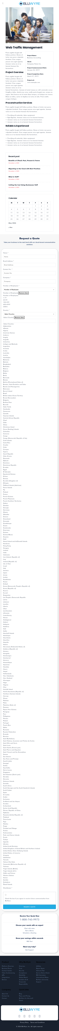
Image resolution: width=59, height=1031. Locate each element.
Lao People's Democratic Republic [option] (14, 597)
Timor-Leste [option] (7, 819)
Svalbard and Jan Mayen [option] (11, 801)
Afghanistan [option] (7, 326)
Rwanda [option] (5, 734)
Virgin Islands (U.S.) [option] (9, 871)
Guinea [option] (5, 532)
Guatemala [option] (7, 528)
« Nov (10, 227)
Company (7, 277)
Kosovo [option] (5, 591)
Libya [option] (5, 608)
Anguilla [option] (6, 339)
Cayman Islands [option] (8, 416)
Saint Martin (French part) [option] (11, 747)
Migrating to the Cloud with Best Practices (24, 169)
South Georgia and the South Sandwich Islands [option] (19, 788)
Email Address (8, 261)
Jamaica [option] (6, 570)
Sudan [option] (5, 797)
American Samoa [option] (9, 333)
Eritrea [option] (5, 476)
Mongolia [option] (6, 653)
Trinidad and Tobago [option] (10, 828)
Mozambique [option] (7, 662)
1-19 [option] (4, 298)
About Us (5, 994)
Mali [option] (4, 629)
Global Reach (23, 977)
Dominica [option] (6, 463)
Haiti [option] (4, 539)
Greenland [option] (6, 519)
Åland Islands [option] (7, 884)
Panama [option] (6, 707)
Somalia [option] (6, 783)
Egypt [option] (5, 469)
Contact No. (7, 269)
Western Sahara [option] (8, 875)
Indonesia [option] (6, 555)
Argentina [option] (6, 346)
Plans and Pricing (24, 996)
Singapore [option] (6, 772)
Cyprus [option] (5, 452)
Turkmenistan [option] (7, 833)
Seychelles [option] (6, 768)
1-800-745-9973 (29, 919)
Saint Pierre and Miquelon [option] (12, 750)
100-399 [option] (6, 302)
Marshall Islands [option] (8, 633)
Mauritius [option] (6, 640)
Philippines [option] (6, 716)
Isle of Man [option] (7, 564)
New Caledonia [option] (8, 676)
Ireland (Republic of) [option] (10, 561)
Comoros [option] (6, 434)
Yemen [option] (5, 878)
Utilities (38, 966)
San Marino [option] (7, 756)
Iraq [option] (4, 559)
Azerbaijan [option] (6, 357)
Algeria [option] (5, 330)
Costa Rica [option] (6, 443)
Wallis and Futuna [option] (9, 873)
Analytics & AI (23, 979)
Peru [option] (4, 714)
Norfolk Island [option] (8, 689)
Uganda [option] (5, 842)
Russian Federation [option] (9, 732)
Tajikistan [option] (6, 813)
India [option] (4, 552)
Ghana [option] (5, 512)
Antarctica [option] (6, 342)
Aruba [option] (5, 351)
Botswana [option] (6, 389)
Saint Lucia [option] (6, 745)
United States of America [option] (11, 853)
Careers (4, 998)
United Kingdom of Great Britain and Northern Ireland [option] (21, 848)
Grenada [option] (6, 521)
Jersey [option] (5, 575)
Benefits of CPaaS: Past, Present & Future (24, 160)
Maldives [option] (6, 626)
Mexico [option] (5, 644)
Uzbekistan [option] (6, 857)
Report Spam (40, 968)
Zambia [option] (5, 880)
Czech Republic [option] (8, 454)
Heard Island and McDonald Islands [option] (15, 541)
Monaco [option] (5, 651)
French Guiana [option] (8, 496)
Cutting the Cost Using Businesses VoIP (23, 185)
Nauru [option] (5, 669)
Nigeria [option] (5, 685)
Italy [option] (4, 568)
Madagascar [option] (7, 620)
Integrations (6, 977)
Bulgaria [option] (6, 400)
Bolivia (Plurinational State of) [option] (13, 382)
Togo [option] (4, 821)
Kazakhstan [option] (7, 579)
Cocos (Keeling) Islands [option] (11, 429)
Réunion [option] (6, 736)
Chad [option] (5, 420)
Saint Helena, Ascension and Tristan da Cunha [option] (18, 741)
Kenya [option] (5, 582)
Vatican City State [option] (9, 862)
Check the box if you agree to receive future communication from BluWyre (27, 900)
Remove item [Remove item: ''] (23, 293)
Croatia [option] (5, 445)
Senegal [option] (6, 763)
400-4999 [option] (6, 304)
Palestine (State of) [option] (9, 705)
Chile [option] (5, 422)
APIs (3, 975)
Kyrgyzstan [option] (6, 595)
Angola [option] (5, 337)
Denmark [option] (6, 458)
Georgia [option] (6, 508)
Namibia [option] (6, 667)
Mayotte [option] (6, 642)
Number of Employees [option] (10, 295)
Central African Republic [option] (11, 418)
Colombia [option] (6, 431)
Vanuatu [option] (6, 860)
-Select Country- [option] (8, 324)
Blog (20, 994)
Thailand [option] (6, 817)
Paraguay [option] (6, 712)
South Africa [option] (7, 786)
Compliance (23, 973)
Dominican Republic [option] (9, 465)
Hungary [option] (6, 548)
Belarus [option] (5, 369)
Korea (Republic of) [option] (9, 588)
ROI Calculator (41, 975)
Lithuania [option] (6, 613)
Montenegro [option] (7, 656)
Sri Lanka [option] (6, 795)
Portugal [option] (6, 723)
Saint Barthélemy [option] (9, 739)
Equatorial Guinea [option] (9, 474)
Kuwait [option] (5, 593)
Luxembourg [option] (7, 615)
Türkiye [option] (5, 839)
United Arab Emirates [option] (10, 846)
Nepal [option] (5, 671)
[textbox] (29, 321)
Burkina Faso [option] (7, 402)
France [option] (5, 494)
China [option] (5, 425)
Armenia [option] (6, 348)
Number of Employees (11, 286)
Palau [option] (5, 703)
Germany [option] (6, 510)
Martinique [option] (6, 635)
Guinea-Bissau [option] (8, 534)
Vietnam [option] (6, 866)
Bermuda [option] (6, 378)
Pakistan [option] (6, 700)
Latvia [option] (5, 600)
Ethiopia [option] (6, 483)
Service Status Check (43, 973)
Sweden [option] (5, 804)
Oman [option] (5, 698)
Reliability (22, 975)
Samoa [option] (5, 754)
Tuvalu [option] (5, 837)
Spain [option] (5, 792)
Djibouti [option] (5, 461)
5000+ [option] (5, 307)
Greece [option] (5, 517)
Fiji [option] (4, 490)
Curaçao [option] (6, 449)
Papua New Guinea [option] (9, 709)
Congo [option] (5, 436)
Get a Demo (29, 931)
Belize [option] (5, 373)
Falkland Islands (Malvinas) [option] (12, 485)
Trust (20, 968)
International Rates (42, 977)
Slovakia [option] (6, 777)
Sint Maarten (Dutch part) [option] (11, 774)
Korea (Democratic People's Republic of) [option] (16, 586)
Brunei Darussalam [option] (9, 398)
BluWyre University (42, 979)
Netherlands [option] (7, 674)
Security (21, 970)
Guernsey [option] (6, 530)
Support (38, 982)
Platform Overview (8, 966)
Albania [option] (5, 328)
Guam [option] (5, 526)
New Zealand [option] (7, 678)
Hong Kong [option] (7, 546)
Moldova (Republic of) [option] (10, 649)
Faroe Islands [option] (7, 487)
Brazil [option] (5, 393)
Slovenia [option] (6, 779)
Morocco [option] (6, 660)
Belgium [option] (6, 371)
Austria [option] (5, 355)
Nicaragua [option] (6, 680)
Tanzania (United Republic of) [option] (13, 815)
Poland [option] (5, 721)
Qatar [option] (5, 727)
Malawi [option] (5, 622)
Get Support (29, 950)
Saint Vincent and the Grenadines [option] (14, 752)
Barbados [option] (6, 366)
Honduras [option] (6, 543)
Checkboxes (7, 888)
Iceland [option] (5, 550)
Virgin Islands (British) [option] (10, 869)
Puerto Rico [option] (7, 725)
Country (6, 310)
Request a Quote (29, 907)
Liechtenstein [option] (7, 611)
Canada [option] (5, 413)
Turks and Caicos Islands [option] (11, 835)
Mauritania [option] (6, 638)
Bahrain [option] (5, 362)
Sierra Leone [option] (7, 770)
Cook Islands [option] (7, 440)
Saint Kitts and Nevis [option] (10, 743)
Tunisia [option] (5, 830)
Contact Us (5, 996)
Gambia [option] (6, 505)
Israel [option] (5, 566)
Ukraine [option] (5, 844)
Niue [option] (4, 687)
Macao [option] (5, 617)
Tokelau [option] (5, 824)
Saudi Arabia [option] (7, 761)
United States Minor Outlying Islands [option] (15, 851)
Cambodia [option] (6, 409)
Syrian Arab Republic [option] (10, 808)
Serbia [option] (5, 765)
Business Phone (7, 968)
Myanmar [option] (6, 665)
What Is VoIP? (14, 177)
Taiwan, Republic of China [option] (11, 810)
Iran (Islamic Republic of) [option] (11, 557)
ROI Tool (29, 941)
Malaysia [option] (6, 624)
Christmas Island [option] (8, 427)
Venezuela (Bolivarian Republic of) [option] (14, 864)
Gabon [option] (5, 503)
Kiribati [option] (5, 584)
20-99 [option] (5, 300)
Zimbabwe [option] (6, 882)
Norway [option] (5, 696)
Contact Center (7, 970)
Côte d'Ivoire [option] (7, 456)
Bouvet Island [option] (7, 391)
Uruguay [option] (6, 855)
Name (5, 253)
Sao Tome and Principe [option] (10, 759)
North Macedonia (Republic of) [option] (13, 691)
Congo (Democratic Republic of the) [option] (15, 438)
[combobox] (29, 599)
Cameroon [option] (6, 411)
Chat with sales (29, 928)
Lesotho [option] (5, 604)
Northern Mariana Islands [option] (12, 694)
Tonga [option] (5, 826)
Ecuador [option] (6, 467)
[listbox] (29, 298)
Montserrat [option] (6, 658)
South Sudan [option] (7, 790)
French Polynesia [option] (8, 499)
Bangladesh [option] (7, 364)
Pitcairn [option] (5, 718)
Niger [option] (5, 682)
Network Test (40, 970)
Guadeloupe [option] (7, 523)
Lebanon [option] (6, 602)
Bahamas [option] (6, 360)
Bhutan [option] (5, 380)
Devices (4, 979)
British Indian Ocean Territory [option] (13, 395)
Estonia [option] (5, 478)
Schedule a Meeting (29, 933)
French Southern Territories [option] (12, 501)
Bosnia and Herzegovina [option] (11, 387)
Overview (22, 966)
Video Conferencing (8, 973)
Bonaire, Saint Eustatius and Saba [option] (14, 384)
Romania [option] (6, 730)
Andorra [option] (6, 335)
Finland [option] (5, 492)
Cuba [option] (5, 447)
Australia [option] (6, 353)
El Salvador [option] (7, 472)
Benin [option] (5, 375)
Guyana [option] (5, 537)
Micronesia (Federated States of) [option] (14, 647)
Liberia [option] (5, 606)
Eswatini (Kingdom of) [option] (10, 481)
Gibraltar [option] (6, 514)
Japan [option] (5, 573)
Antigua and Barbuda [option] (10, 344)
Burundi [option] (5, 404)
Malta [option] (5, 631)
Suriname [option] (6, 799)
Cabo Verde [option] (7, 407)
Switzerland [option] (7, 806)
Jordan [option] (5, 577)
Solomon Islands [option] (8, 781)
